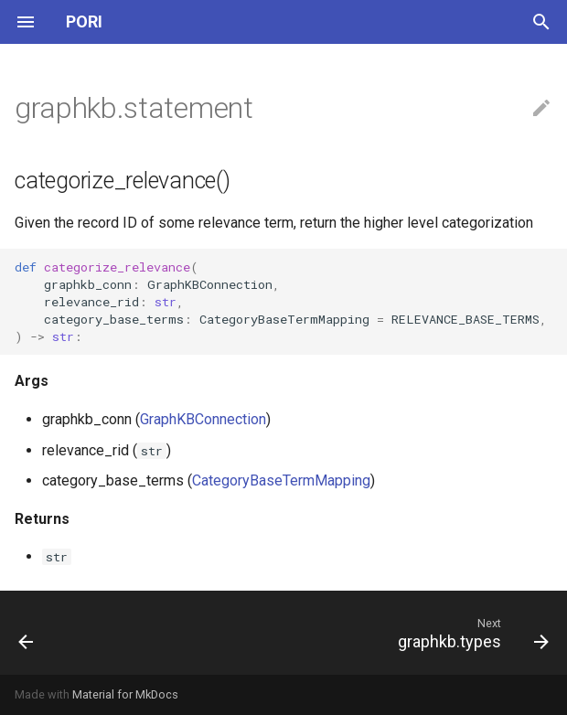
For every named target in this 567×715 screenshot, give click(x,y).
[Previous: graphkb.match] (27, 632)
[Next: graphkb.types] (469, 632)
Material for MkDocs (125, 694)
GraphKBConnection (203, 419)
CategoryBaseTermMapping (281, 480)
